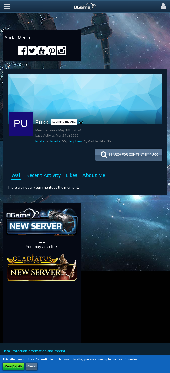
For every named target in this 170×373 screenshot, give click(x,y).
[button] (7, 6)
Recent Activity (43, 175)
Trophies (75, 141)
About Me (93, 175)
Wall (16, 175)
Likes (71, 175)
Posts (40, 141)
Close (31, 366)
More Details (13, 366)
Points (55, 141)
